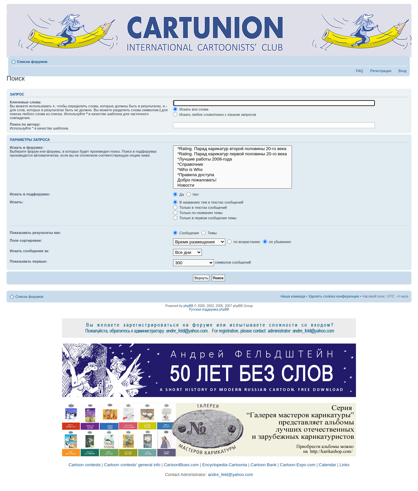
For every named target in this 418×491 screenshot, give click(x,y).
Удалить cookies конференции (334, 296)
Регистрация (380, 71)
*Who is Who (232, 169)
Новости (232, 185)
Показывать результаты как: (35, 233)
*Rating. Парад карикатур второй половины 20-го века (232, 148)
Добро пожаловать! (232, 180)
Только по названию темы (197, 213)
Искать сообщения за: (29, 251)
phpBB (188, 306)
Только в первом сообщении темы (204, 218)
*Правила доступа (232, 174)
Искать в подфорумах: (30, 194)
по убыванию (277, 242)
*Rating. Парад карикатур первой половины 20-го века (232, 154)
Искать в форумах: (26, 147)
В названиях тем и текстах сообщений (208, 202)
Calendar (327, 464)
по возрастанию (243, 242)
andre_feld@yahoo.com (230, 474)
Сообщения (186, 233)
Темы (209, 233)
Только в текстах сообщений (200, 207)
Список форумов (32, 62)
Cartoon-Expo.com (297, 464)
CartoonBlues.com (181, 464)
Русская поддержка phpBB (209, 309)
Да (178, 194)
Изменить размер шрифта (402, 60)
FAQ (359, 71)
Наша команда (293, 296)
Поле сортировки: (26, 240)
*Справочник (232, 164)
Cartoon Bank (263, 464)
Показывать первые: (28, 261)
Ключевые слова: (25, 102)
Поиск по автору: (25, 124)
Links (344, 464)
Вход (402, 71)
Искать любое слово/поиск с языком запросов (214, 114)
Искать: (16, 202)
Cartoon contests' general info (132, 464)
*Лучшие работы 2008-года (232, 159)
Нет (192, 194)
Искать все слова (190, 109)
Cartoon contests (85, 464)
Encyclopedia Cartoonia (224, 464)
